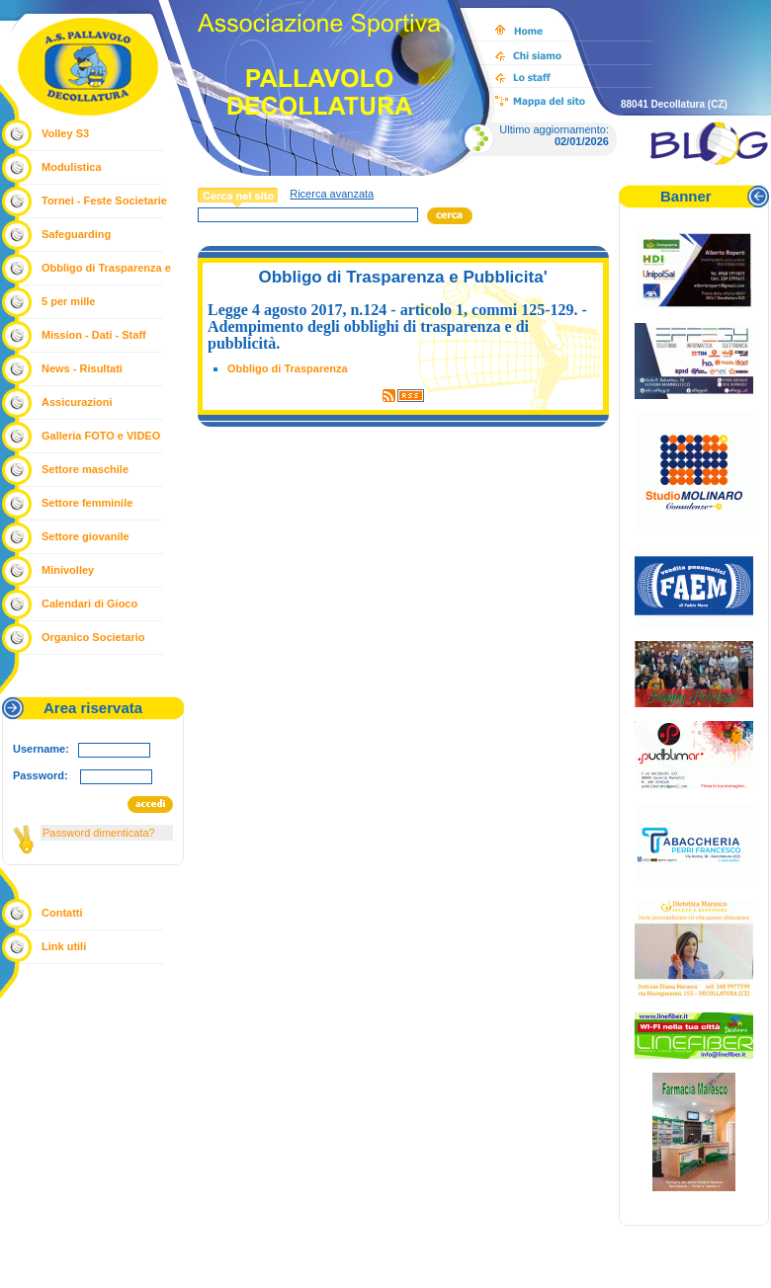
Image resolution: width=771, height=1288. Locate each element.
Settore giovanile (85, 536)
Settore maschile (85, 469)
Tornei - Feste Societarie (104, 200)
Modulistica (72, 167)
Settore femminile (87, 503)
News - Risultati (82, 368)
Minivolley (68, 570)
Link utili (64, 946)
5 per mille (68, 301)
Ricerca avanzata (332, 194)
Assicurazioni (77, 402)
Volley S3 (65, 133)
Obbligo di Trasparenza (287, 368)
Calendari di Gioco (89, 603)
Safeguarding (76, 234)
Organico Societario (93, 637)
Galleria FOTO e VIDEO (101, 436)
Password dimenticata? (99, 833)
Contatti (62, 913)
